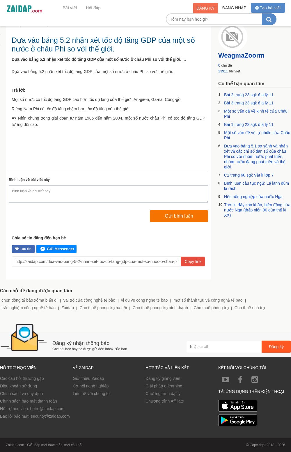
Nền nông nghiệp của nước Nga (253, 196)
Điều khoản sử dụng (18, 386)
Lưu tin (23, 249)
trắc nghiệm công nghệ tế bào (28, 307)
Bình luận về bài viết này (29, 180)
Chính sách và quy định (21, 393)
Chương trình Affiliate (165, 401)
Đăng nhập (234, 8)
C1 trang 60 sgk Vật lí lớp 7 (249, 175)
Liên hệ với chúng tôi (92, 393)
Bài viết (70, 8)
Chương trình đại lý (163, 393)
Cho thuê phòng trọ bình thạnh (160, 307)
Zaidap (67, 307)
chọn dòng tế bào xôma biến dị (29, 300)
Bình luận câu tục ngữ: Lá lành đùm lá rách (256, 186)
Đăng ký (205, 8)
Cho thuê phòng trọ (211, 307)
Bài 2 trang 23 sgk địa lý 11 (249, 94)
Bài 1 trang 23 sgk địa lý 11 (249, 124)
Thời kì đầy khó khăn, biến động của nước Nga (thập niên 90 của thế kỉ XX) (257, 210)
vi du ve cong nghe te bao (144, 300)
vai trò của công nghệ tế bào (89, 300)
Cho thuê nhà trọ (250, 307)
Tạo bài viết (268, 8)
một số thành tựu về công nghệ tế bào (207, 300)
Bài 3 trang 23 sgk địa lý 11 (249, 103)
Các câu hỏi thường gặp (22, 378)
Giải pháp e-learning (164, 386)
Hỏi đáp (93, 8)
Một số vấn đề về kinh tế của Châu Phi (256, 114)
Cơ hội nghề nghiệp (91, 386)
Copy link (192, 261)
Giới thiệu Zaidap (88, 378)
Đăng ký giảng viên (163, 378)
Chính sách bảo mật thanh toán (28, 401)
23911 (223, 71)
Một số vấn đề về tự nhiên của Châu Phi (257, 135)
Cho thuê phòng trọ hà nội (103, 307)
